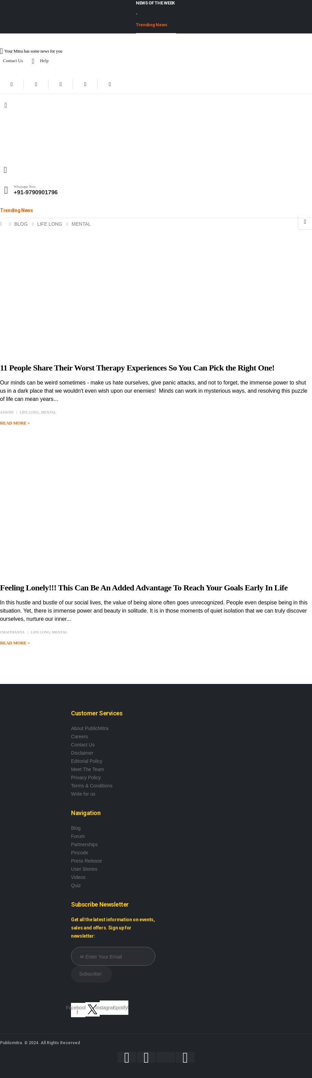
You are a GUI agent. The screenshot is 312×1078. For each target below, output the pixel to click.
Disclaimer (82, 753)
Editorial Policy (86, 761)
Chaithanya (12, 632)
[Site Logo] (42, 139)
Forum (78, 836)
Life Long (29, 412)
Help (39, 61)
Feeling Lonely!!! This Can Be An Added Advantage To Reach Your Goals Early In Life (144, 587)
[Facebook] (11, 84)
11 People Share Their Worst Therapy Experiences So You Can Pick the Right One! (137, 367)
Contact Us (13, 60)
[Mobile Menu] (5, 105)
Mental (48, 412)
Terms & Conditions (91, 785)
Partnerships (84, 844)
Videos (78, 877)
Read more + (15, 422)
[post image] (156, 291)
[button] (5, 170)
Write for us (83, 794)
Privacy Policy (86, 777)
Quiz (76, 885)
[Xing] (110, 84)
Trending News (151, 24)
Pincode (79, 852)
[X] (36, 84)
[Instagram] (85, 84)
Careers (79, 736)
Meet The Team (87, 769)
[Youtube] (61, 84)
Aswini (7, 412)
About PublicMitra (90, 728)
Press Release (86, 861)
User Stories (84, 869)
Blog (76, 828)
